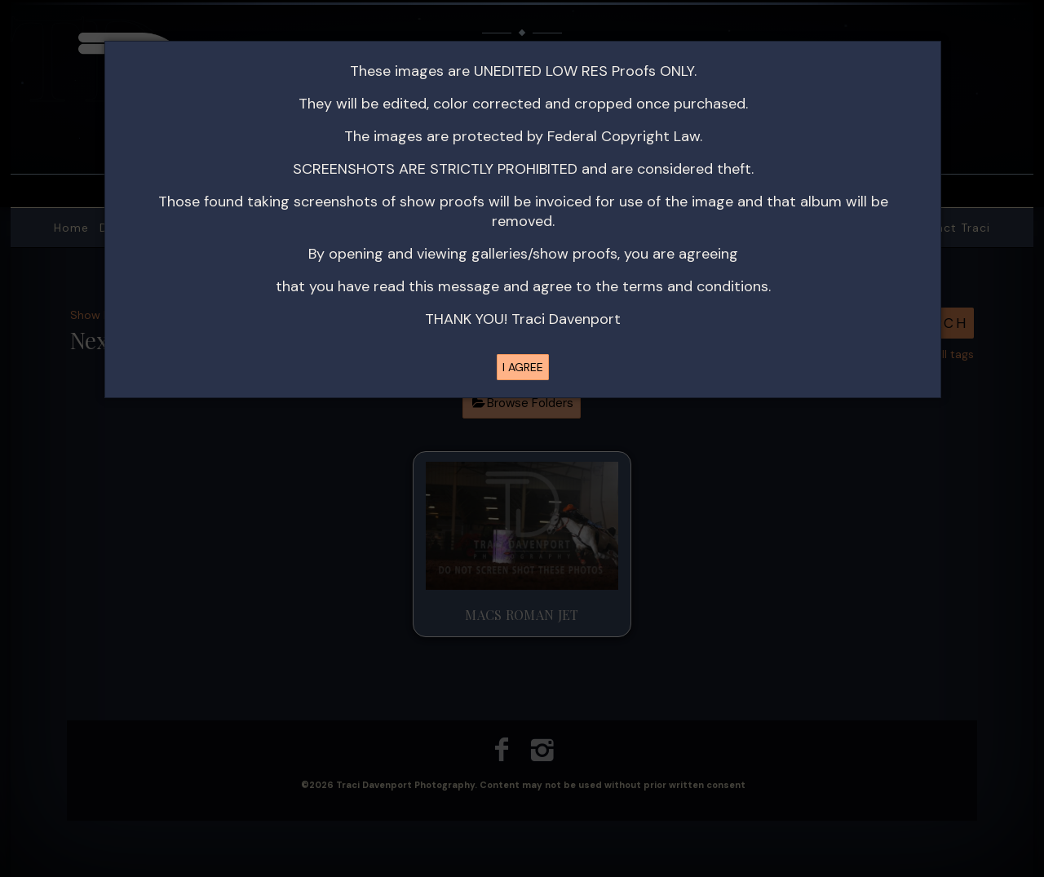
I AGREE (522, 367)
